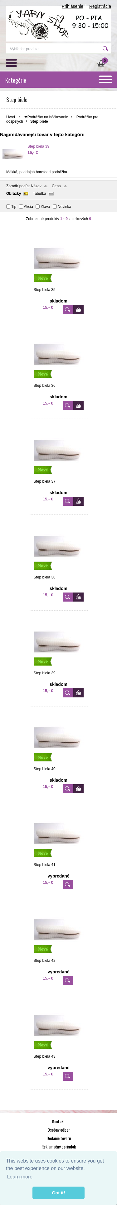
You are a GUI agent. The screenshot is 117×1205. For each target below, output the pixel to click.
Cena (56, 186)
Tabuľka (39, 193)
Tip (13, 206)
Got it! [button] (58, 1192)
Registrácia (100, 6)
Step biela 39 (38, 146)
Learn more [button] (19, 1176)
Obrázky (13, 193)
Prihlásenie (72, 6)
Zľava (45, 206)
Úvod (10, 117)
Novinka (64, 206)
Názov (36, 186)
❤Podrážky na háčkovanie (46, 117)
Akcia (28, 206)
